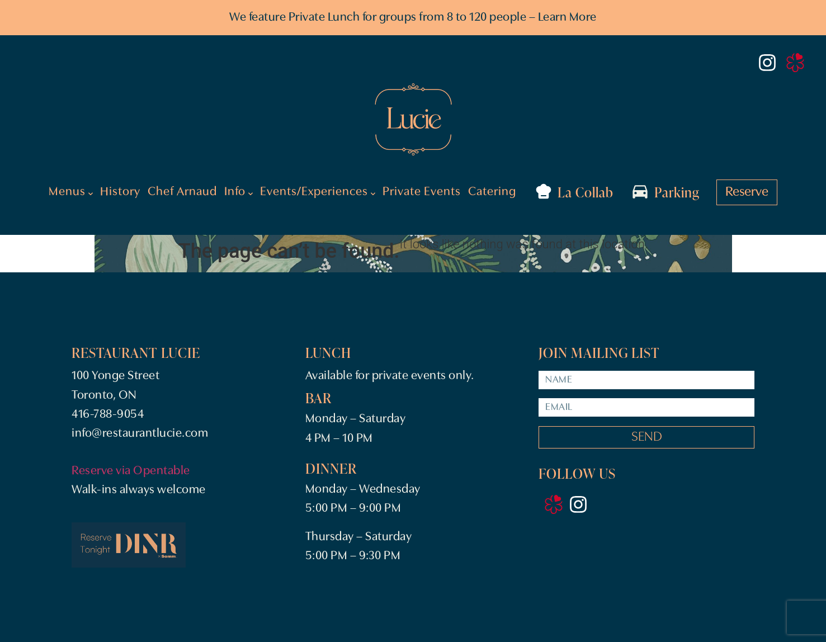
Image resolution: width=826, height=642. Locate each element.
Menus (71, 193)
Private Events (422, 192)
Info (238, 193)
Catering (492, 192)
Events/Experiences (317, 193)
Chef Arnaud (182, 192)
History (120, 192)
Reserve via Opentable (131, 471)
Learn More (567, 17)
